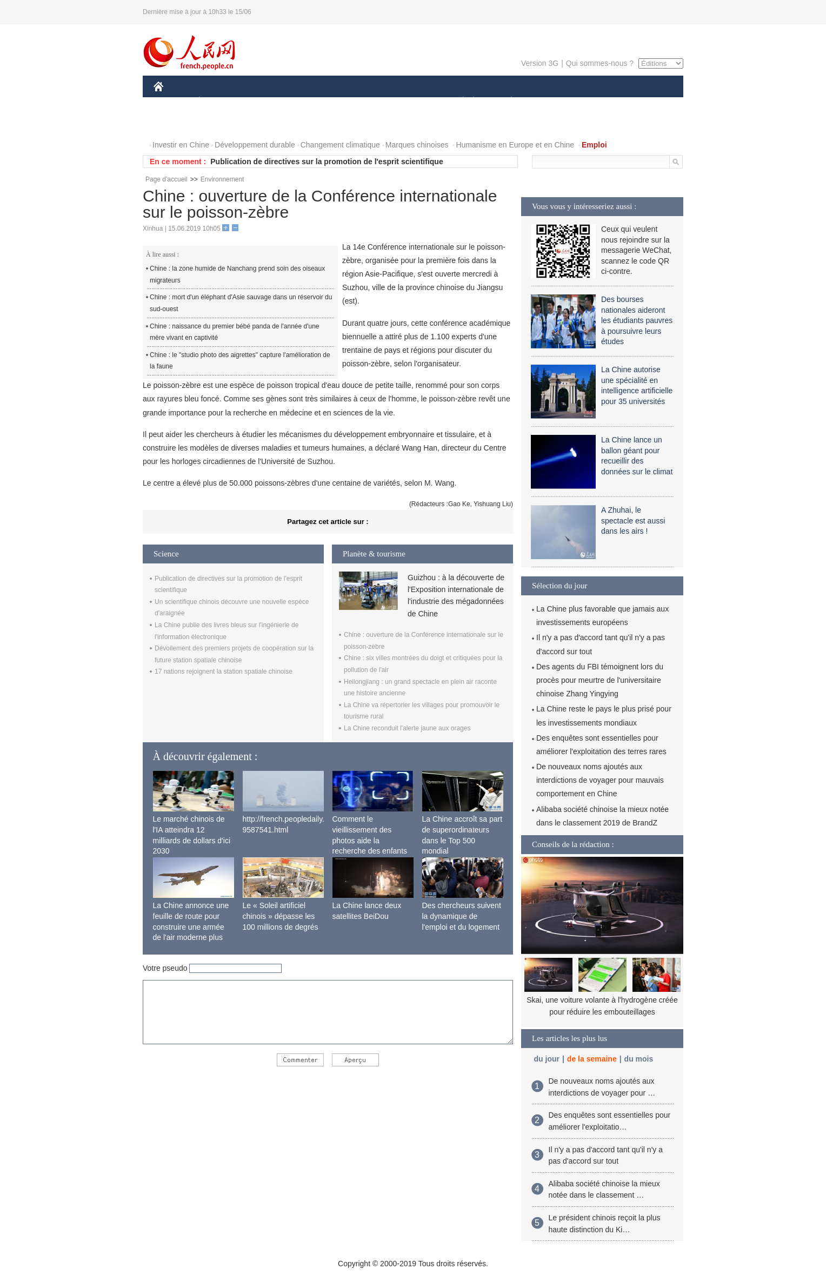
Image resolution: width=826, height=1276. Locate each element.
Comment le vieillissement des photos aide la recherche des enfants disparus (370, 840)
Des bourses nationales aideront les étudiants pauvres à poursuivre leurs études (636, 320)
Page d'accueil (166, 179)
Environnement (222, 179)
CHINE (172, 101)
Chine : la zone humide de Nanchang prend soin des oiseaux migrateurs (237, 274)
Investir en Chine (180, 144)
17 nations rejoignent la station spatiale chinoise (223, 671)
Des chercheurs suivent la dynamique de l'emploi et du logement (461, 916)
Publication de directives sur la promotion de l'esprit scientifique (326, 161)
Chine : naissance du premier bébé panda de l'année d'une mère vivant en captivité (234, 332)
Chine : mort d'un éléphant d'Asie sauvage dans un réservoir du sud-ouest (241, 303)
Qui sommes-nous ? (600, 63)
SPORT (549, 101)
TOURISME (595, 101)
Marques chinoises (417, 144)
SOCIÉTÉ (458, 101)
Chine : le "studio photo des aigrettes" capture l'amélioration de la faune (240, 361)
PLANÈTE (506, 101)
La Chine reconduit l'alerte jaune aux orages (407, 728)
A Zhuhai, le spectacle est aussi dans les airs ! (633, 520)
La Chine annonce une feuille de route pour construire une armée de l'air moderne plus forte (191, 926)
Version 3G (539, 63)
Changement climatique (340, 144)
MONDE (268, 101)
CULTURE (409, 101)
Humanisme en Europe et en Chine (515, 144)
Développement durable (255, 144)
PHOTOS (175, 123)
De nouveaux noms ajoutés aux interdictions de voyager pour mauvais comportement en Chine (600, 780)
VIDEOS (219, 123)
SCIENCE (361, 101)
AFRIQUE (313, 101)
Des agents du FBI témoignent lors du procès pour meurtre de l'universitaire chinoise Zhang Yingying (599, 680)
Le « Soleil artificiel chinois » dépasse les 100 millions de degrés (280, 916)
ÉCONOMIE (219, 101)
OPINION (646, 101)
